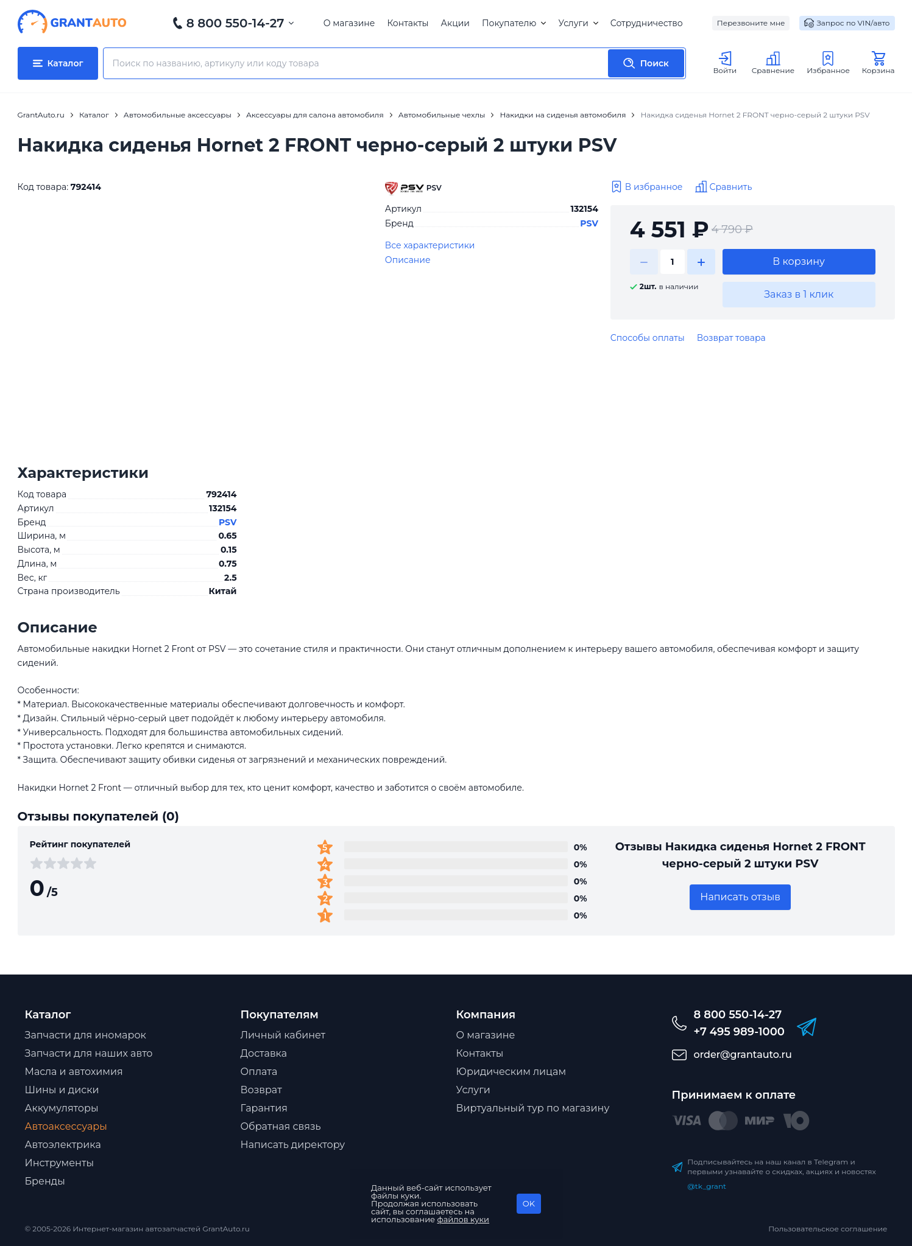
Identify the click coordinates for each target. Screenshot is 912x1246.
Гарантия (264, 1108)
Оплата (259, 1071)
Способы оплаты (647, 337)
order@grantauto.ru (743, 1054)
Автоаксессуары (66, 1126)
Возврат (261, 1090)
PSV (589, 223)
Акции (455, 23)
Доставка (264, 1053)
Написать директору (293, 1144)
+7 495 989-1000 (739, 1031)
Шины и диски (62, 1090)
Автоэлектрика (63, 1144)
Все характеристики (430, 245)
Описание (408, 259)
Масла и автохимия (74, 1071)
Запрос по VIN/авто (846, 23)
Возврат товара (731, 337)
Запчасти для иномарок (85, 1035)
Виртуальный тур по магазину (533, 1108)
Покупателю (514, 23)
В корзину (798, 261)
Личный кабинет (283, 1035)
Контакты (407, 23)
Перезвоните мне (751, 22)
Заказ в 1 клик (798, 294)
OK (529, 1203)
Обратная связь (281, 1126)
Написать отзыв (740, 897)
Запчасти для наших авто (89, 1053)
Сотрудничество (646, 23)
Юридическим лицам (511, 1071)
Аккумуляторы (62, 1108)
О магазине (349, 23)
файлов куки (463, 1219)
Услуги (578, 23)
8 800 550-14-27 (235, 23)
